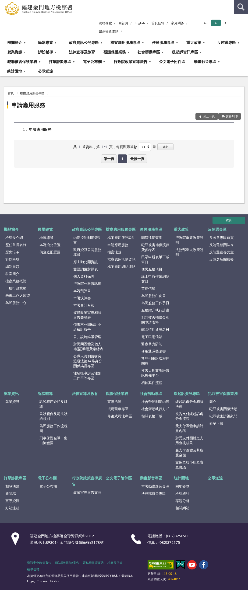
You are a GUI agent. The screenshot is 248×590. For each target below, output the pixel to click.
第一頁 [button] (109, 159)
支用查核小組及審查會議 (189, 464)
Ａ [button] (215, 23)
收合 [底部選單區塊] (229, 220)
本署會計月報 (83, 305)
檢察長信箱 (115, 563)
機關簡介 (14, 42)
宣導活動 (114, 401)
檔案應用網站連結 (121, 266)
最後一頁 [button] (137, 159)
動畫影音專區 (205, 61)
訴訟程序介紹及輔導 (53, 403)
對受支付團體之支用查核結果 (189, 440)
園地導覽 (182, 486)
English (140, 23)
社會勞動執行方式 (155, 409)
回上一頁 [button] (209, 116)
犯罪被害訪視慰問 (223, 416)
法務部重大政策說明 (189, 252)
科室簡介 (12, 274)
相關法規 (12, 486)
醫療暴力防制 (151, 344)
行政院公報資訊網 (87, 283)
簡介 (212, 401)
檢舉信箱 (33, 569)
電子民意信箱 (151, 337)
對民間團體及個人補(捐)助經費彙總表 (88, 346)
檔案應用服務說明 (121, 237)
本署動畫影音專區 (155, 486)
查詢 (241, 7)
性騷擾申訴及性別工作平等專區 (87, 375)
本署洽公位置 (49, 245)
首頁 (11, 93)
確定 (165, 146)
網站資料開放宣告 (67, 563)
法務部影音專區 (153, 493)
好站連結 (12, 508)
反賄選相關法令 (221, 245)
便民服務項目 (151, 269)
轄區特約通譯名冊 (155, 329)
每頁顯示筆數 (126, 147)
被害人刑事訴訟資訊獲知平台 (155, 372)
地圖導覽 (46, 237)
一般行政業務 (15, 288)
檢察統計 (182, 493)
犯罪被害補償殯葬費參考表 (155, 247)
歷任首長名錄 (15, 245)
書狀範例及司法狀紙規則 (53, 416)
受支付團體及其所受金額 (189, 452)
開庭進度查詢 (151, 237)
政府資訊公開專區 (84, 42)
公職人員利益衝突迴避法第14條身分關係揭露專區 (87, 361)
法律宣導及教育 (82, 52)
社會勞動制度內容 (155, 401)
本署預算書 (82, 291)
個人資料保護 (83, 276)
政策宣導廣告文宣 (87, 492)
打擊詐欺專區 (60, 61)
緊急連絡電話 (108, 32)
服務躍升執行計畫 (155, 310)
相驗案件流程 (151, 383)
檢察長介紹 (14, 237)
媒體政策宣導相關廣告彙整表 (87, 314)
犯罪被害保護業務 (22, 61)
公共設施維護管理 (87, 337)
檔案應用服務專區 (125, 42)
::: (4, 3)
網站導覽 (105, 23)
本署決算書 (82, 298)
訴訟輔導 (45, 52)
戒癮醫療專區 (117, 409)
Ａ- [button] (205, 23)
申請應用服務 (28, 104)
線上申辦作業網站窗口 (155, 278)
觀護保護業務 (114, 52)
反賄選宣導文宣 (221, 252)
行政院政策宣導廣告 (130, 61)
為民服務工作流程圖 (53, 428)
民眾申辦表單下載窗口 (155, 259)
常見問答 (177, 23)
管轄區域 (12, 259)
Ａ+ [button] (226, 23)
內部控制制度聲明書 (87, 239)
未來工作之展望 (17, 295)
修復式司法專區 (119, 416)
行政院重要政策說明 (189, 239)
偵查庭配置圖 (49, 252)
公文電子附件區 (172, 61)
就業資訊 (14, 52)
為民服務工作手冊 (155, 303)
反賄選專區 (226, 42)
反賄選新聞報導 (221, 259)
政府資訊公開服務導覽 (87, 252)
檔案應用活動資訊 (121, 259)
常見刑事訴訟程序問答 (155, 360)
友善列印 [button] (232, 116)
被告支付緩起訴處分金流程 (189, 416)
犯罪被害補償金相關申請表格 (155, 319)
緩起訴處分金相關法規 (189, 403)
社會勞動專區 (149, 52)
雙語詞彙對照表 (85, 269)
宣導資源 (12, 501)
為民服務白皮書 (153, 295)
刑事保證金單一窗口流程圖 (53, 440)
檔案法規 (114, 252)
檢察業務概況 (15, 281)
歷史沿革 (12, 252)
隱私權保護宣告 (93, 563)
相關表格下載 (151, 416)
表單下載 (216, 423)
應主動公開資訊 (85, 262)
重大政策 (193, 42)
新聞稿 (10, 493)
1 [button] (122, 159)
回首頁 (123, 23)
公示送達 (45, 71)
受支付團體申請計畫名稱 (189, 428)
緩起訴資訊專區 (185, 52)
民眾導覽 (45, 42)
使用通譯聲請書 (153, 351)
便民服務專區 (163, 42)
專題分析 (182, 501)
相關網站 (182, 508)
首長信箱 (157, 23)
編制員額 (12, 266)
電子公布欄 (92, 61)
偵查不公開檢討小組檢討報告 (87, 327)
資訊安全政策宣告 (39, 563)
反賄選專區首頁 (221, 237)
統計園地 (14, 71)
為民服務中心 (15, 302)
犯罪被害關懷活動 (223, 409)
